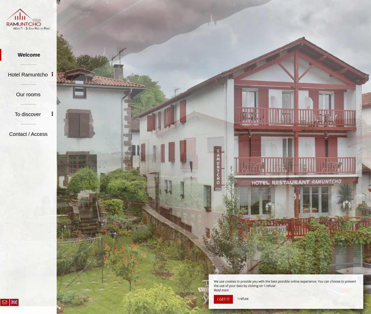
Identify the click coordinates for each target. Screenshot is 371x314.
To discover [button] (34, 114)
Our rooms (28, 94)
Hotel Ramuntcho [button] (30, 74)
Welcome (29, 55)
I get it (223, 299)
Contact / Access (28, 134)
